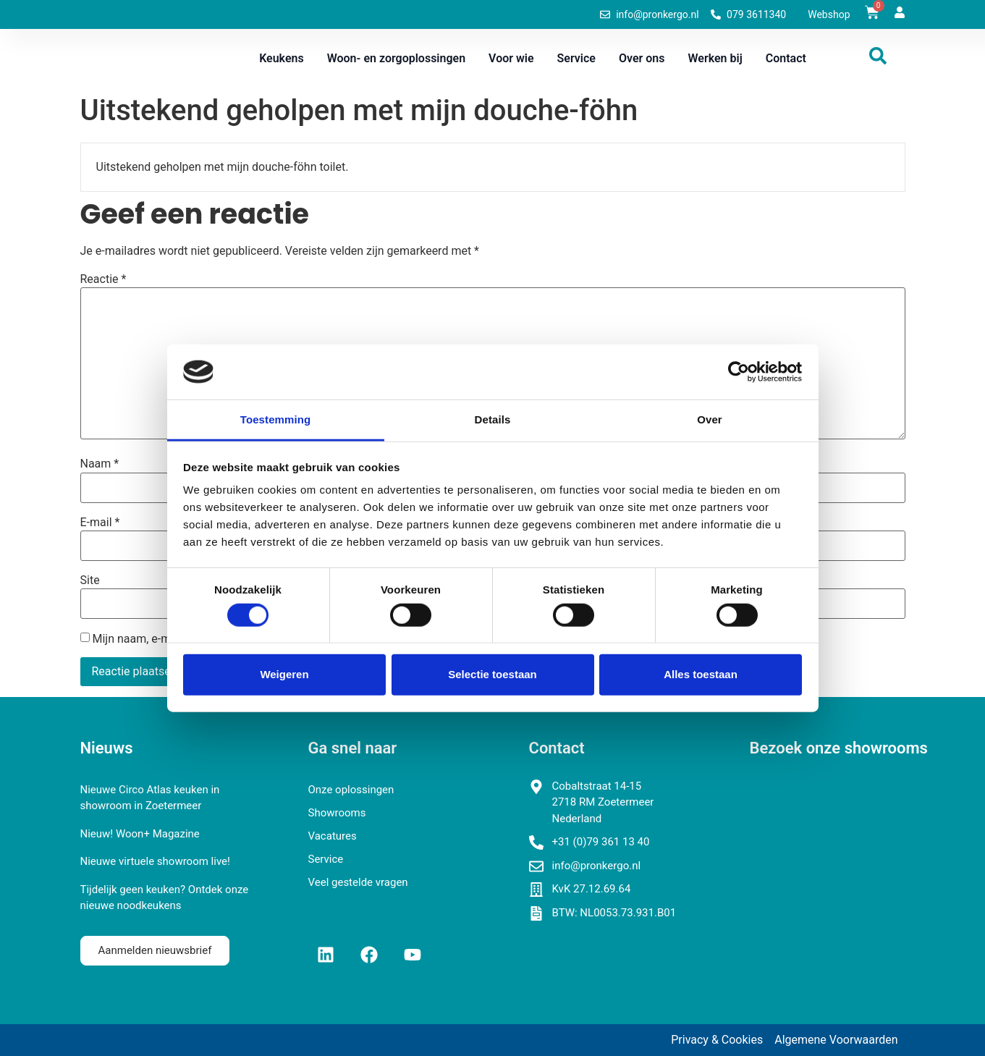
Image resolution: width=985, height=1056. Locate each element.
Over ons (642, 58)
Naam (99, 464)
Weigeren (284, 674)
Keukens (281, 58)
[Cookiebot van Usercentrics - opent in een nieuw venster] (738, 372)
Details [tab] (493, 419)
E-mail (100, 522)
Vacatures (332, 835)
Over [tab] (709, 419)
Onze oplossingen (351, 789)
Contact (786, 58)
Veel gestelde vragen (358, 882)
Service (576, 58)
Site (90, 580)
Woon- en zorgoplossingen (396, 58)
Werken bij (715, 58)
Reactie (103, 279)
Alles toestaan (700, 674)
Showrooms (337, 812)
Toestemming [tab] (275, 419)
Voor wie (511, 58)
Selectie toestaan (492, 674)
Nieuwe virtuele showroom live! (155, 861)
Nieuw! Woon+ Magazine (140, 833)
